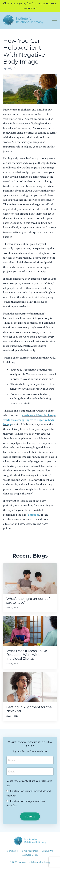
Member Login (30, 855)
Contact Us (47, 851)
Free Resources (30, 851)
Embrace (33, 515)
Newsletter (12, 851)
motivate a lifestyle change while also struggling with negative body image (29, 419)
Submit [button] (30, 816)
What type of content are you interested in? (29, 783)
